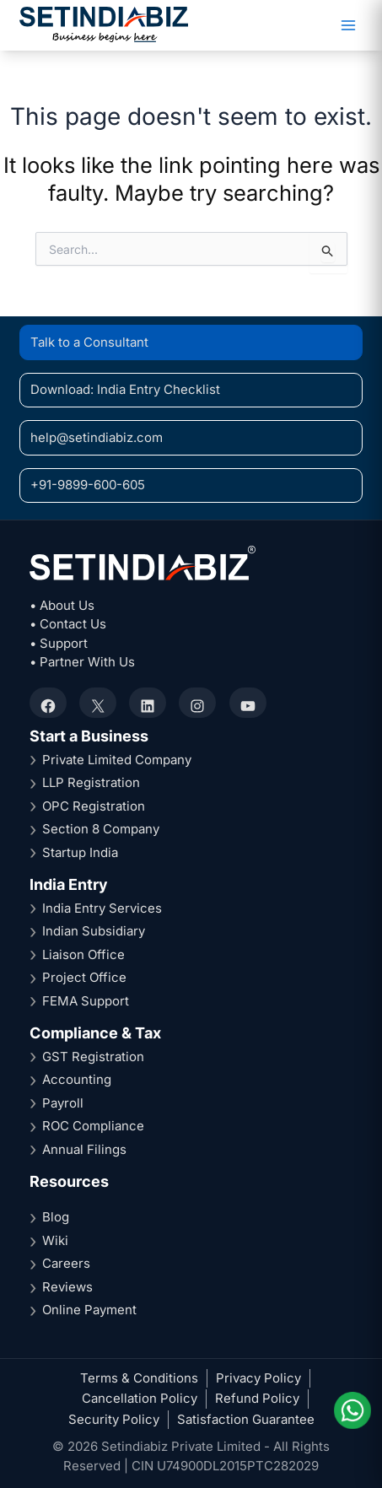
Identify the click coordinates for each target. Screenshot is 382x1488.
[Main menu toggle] (348, 25)
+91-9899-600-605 (87, 485)
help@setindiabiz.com (96, 437)
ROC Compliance (93, 1126)
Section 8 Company (100, 829)
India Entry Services (102, 908)
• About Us (62, 605)
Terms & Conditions (139, 1378)
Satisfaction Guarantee (246, 1419)
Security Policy (113, 1419)
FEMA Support (85, 1001)
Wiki (55, 1240)
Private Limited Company (116, 760)
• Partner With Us (82, 662)
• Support (59, 643)
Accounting (76, 1079)
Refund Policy (257, 1398)
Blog (55, 1217)
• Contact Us (68, 624)
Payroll (62, 1103)
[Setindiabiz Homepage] (103, 24)
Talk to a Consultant (89, 342)
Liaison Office (83, 954)
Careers (66, 1263)
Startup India (80, 852)
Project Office (84, 977)
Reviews (67, 1287)
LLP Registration (91, 782)
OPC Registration (93, 806)
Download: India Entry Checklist (125, 389)
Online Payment (89, 1310)
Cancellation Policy (139, 1398)
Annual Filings (84, 1149)
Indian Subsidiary (93, 931)
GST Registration (93, 1057)
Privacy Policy (258, 1378)
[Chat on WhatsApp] (351, 1410)
